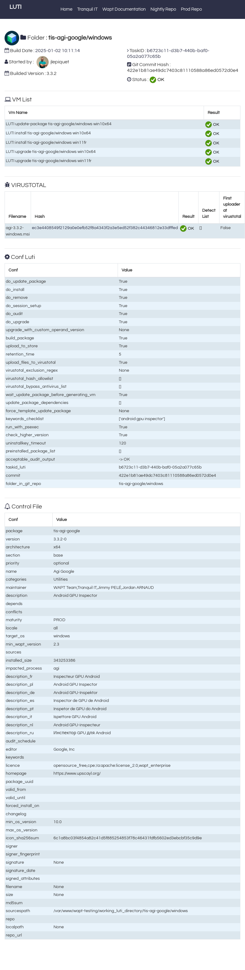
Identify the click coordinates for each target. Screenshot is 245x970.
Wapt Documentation (124, 9)
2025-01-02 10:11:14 (57, 50)
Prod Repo (191, 9)
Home (66, 9)
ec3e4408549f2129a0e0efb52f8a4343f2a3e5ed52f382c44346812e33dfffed (105, 227)
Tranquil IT (87, 9)
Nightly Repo (163, 9)
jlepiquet (59, 61)
